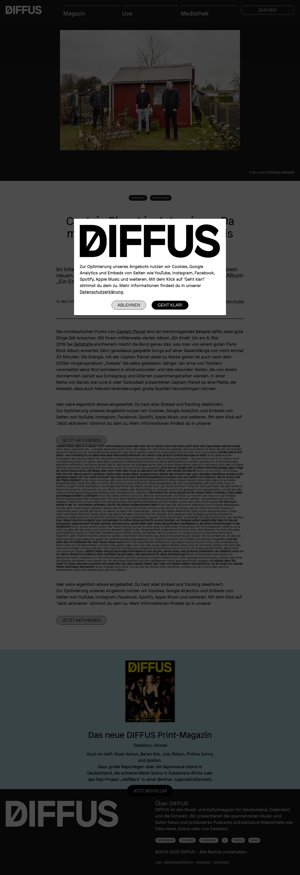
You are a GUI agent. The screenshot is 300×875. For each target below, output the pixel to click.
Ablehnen (128, 305)
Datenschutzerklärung (101, 292)
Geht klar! (170, 305)
